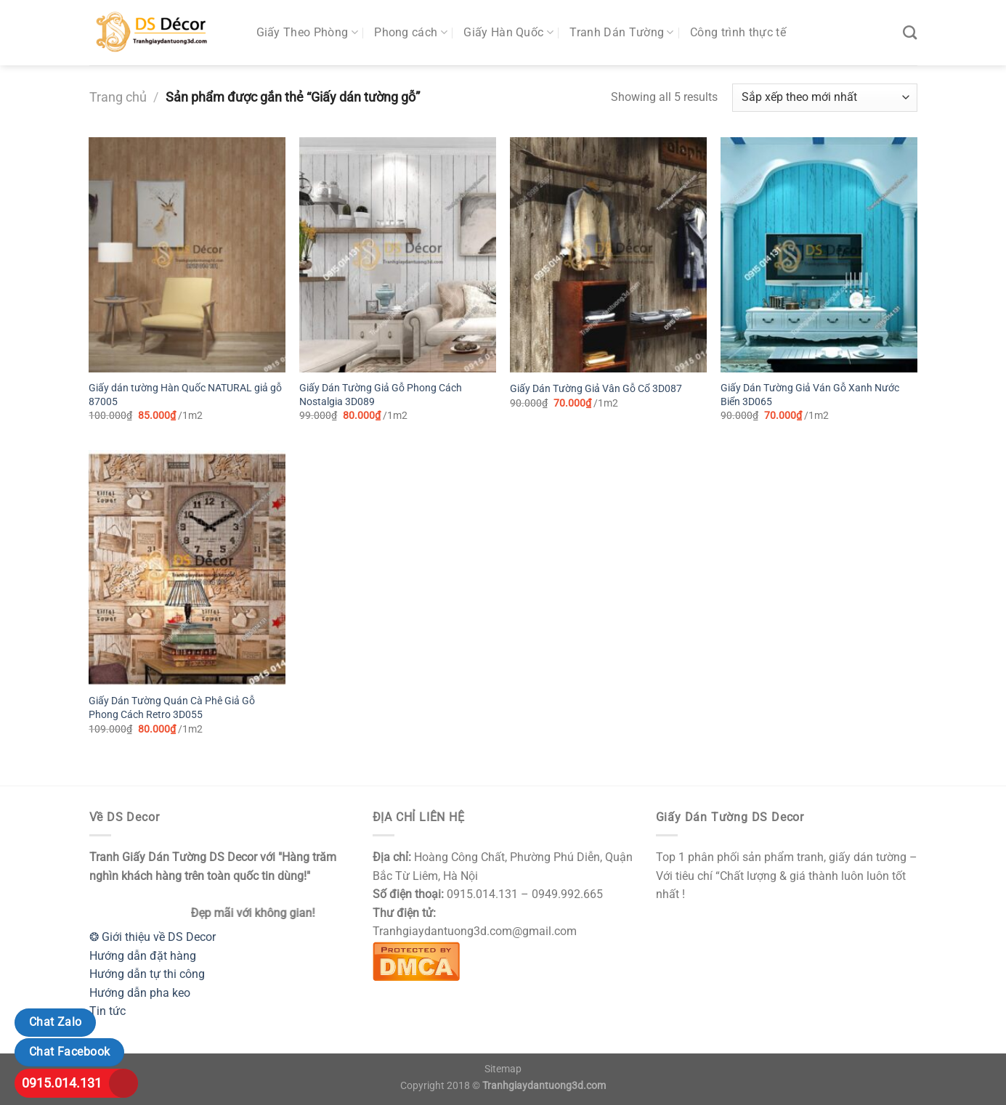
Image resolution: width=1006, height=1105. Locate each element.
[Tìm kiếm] (910, 32)
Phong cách (410, 32)
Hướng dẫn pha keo (139, 993)
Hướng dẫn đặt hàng (142, 956)
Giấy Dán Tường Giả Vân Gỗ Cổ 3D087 (596, 389)
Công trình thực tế (738, 32)
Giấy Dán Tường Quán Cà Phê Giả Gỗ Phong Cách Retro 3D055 (172, 708)
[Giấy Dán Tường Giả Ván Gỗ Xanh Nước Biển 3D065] (819, 254)
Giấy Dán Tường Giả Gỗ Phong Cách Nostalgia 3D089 (380, 395)
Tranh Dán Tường (621, 32)
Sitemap (503, 1069)
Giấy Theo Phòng (307, 32)
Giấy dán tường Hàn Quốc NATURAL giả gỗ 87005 (185, 395)
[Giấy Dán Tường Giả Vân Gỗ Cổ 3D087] (608, 254)
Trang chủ (118, 97)
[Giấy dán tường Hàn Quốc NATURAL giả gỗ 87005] (187, 254)
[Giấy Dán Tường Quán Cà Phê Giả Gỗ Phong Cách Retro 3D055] (187, 567)
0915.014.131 (62, 1082)
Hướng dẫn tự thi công (147, 974)
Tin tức (107, 1011)
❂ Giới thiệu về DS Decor (152, 937)
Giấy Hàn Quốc (508, 32)
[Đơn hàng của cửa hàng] (824, 97)
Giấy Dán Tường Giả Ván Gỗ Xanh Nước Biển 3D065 (810, 395)
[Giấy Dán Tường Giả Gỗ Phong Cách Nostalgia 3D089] (397, 254)
